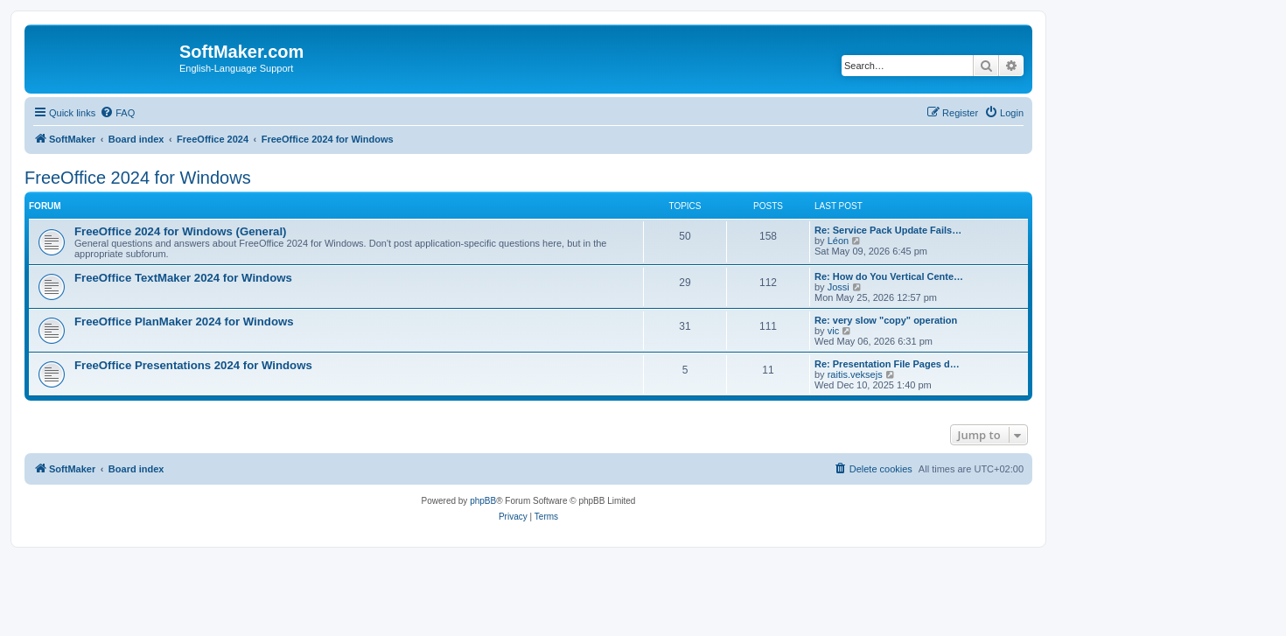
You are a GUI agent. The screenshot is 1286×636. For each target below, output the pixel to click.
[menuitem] (117, 112)
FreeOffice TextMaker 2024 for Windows (183, 277)
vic (833, 330)
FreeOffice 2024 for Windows (137, 177)
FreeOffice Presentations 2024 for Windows (193, 365)
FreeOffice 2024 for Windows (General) (180, 231)
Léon (838, 240)
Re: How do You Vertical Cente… (888, 276)
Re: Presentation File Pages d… (887, 364)
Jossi (838, 287)
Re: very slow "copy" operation (885, 320)
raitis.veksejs (855, 374)
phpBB (483, 501)
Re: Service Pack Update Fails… (887, 230)
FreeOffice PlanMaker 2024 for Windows (184, 321)
